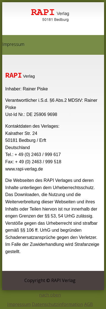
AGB (88, 304)
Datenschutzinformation (57, 304)
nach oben (50, 295)
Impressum (19, 304)
